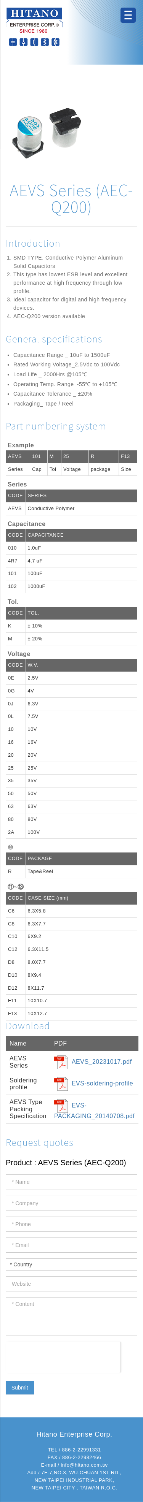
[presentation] (63, 1356)
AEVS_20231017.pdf (102, 1061)
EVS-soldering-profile (102, 1083)
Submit (19, 1388)
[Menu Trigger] (128, 15)
